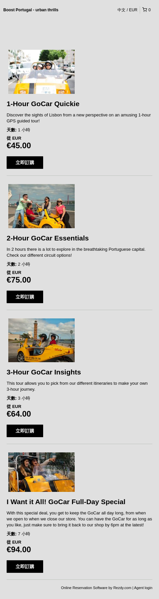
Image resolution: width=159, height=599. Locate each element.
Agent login (143, 588)
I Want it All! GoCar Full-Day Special (66, 501)
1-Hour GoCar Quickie (43, 103)
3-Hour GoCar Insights (44, 372)
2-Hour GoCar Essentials (48, 238)
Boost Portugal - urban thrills (30, 10)
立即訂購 (25, 162)
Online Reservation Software (84, 588)
